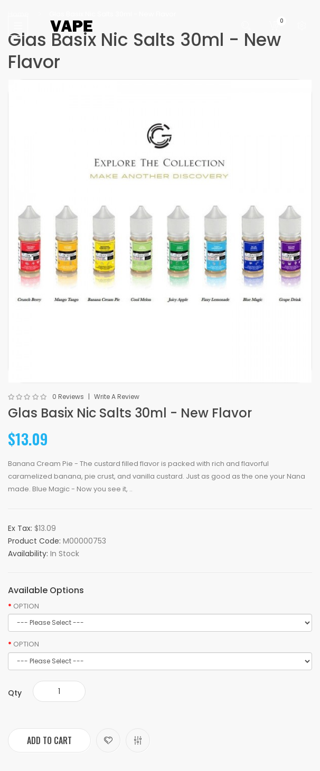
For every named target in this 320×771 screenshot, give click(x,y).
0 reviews (68, 397)
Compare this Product (138, 740)
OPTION (26, 606)
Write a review (116, 397)
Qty (15, 693)
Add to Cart (49, 740)
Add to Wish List (108, 740)
